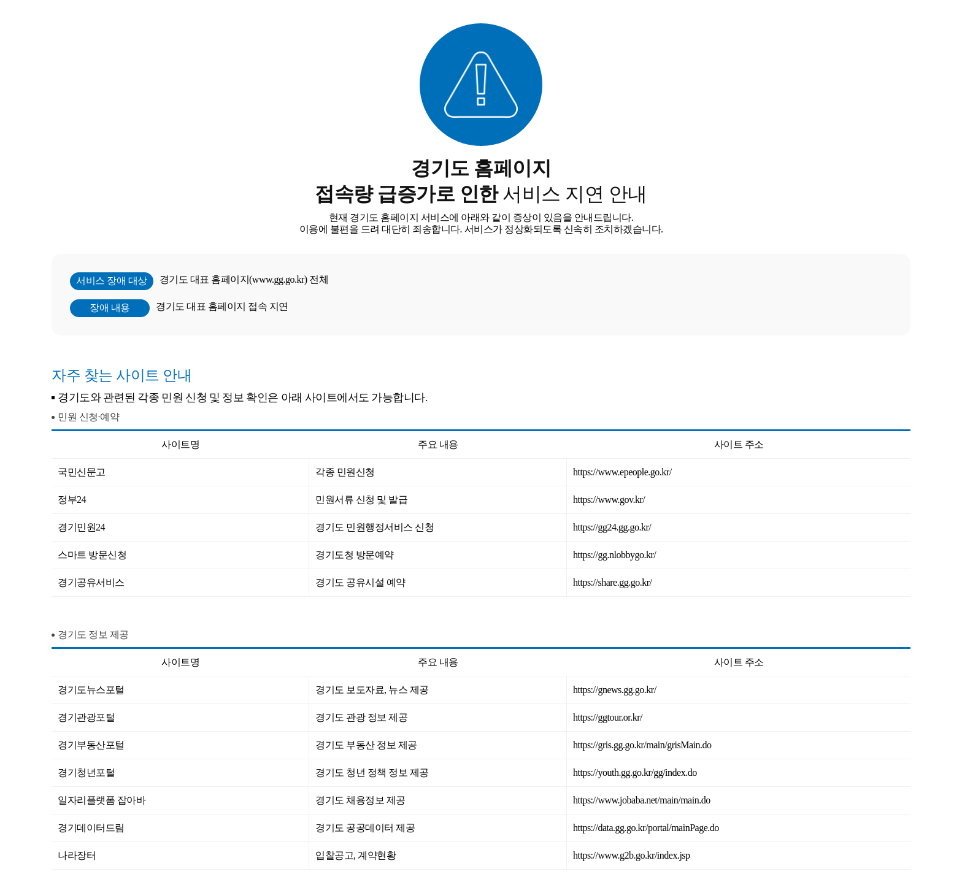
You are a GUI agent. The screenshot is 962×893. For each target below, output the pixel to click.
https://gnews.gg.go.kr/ (614, 689)
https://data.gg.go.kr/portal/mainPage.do (646, 827)
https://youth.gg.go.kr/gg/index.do (635, 772)
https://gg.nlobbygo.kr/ (614, 555)
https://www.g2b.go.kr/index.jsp (631, 855)
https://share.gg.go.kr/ (612, 582)
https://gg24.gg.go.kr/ (612, 527)
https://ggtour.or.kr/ (607, 717)
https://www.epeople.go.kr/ (622, 472)
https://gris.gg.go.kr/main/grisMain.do (642, 745)
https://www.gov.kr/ (609, 499)
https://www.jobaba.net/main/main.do (641, 800)
